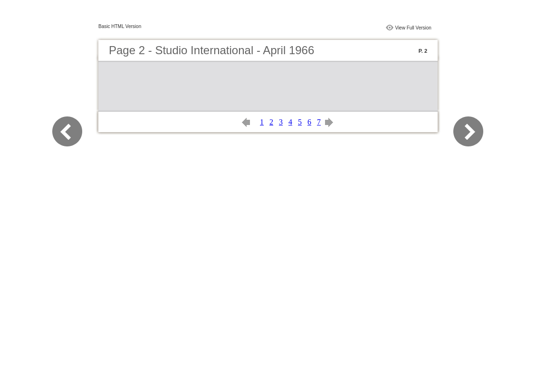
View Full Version (413, 27)
